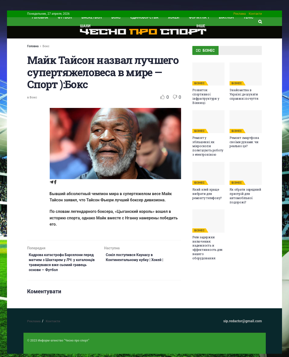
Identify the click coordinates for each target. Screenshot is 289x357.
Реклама (240, 13)
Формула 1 (199, 17)
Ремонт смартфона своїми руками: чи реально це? (244, 142)
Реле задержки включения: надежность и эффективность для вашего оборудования (207, 247)
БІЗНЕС (199, 83)
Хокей (173, 17)
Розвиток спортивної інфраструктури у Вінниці (205, 96)
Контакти (255, 13)
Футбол (65, 17)
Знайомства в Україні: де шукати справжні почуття (244, 94)
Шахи (85, 26)
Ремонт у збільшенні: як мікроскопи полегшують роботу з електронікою (207, 146)
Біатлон (226, 17)
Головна (33, 46)
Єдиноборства (144, 17)
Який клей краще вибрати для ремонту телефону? (207, 193)
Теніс (249, 17)
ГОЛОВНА (40, 17)
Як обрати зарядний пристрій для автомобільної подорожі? (245, 195)
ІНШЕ (200, 26)
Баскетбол (92, 17)
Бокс (116, 17)
